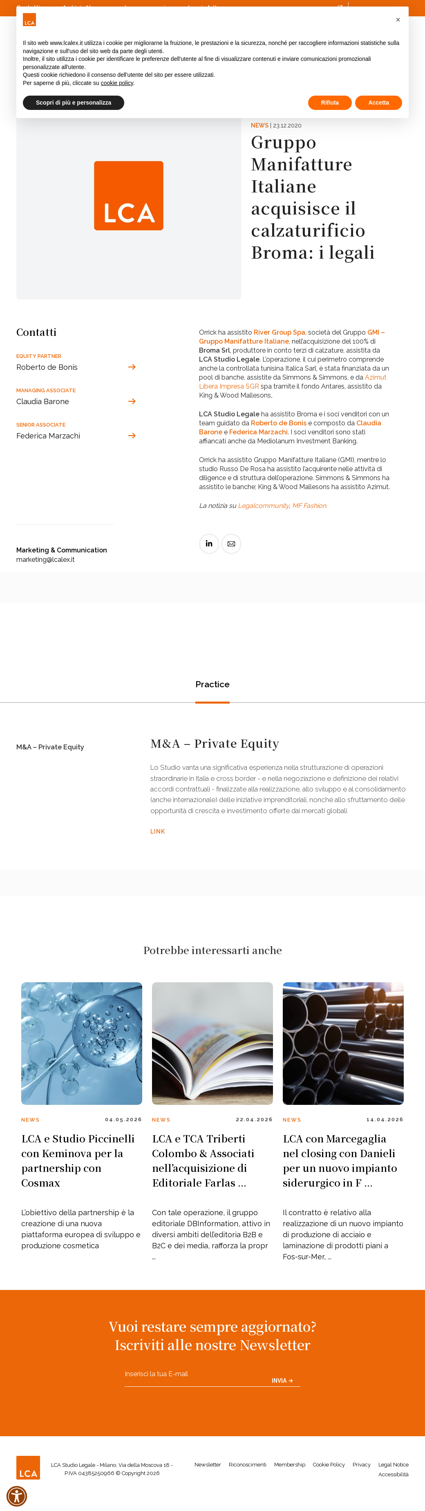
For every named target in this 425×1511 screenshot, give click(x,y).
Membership (289, 1479)
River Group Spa (279, 332)
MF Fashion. (309, 506)
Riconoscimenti (247, 1479)
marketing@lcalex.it (45, 559)
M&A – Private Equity (52, 749)
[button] (398, 19)
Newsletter (208, 1479)
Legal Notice (393, 1479)
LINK (157, 844)
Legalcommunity (263, 506)
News (259, 125)
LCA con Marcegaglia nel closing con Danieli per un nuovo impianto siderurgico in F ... (340, 1175)
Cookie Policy (329, 1479)
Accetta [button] (378, 102)
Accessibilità (393, 1489)
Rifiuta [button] (330, 102)
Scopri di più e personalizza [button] (73, 102)
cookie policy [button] (117, 83)
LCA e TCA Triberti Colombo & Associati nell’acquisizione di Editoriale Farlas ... (203, 1175)
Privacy (362, 1479)
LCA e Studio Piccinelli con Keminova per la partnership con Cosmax (78, 1175)
